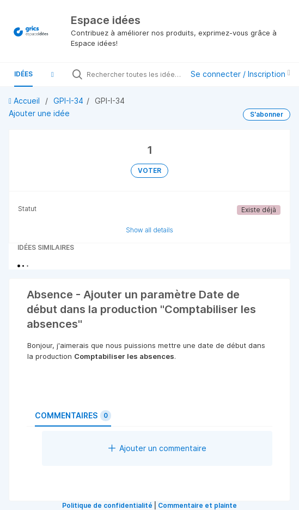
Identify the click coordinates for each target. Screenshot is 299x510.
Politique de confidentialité (107, 505)
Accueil (25, 100)
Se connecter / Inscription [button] (240, 74)
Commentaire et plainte (197, 505)
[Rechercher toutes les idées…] (131, 74)
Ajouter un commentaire (157, 448)
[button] (52, 74)
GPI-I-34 (68, 100)
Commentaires (73, 415)
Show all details (149, 230)
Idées (23, 74)
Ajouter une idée (39, 113)
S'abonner (266, 114)
